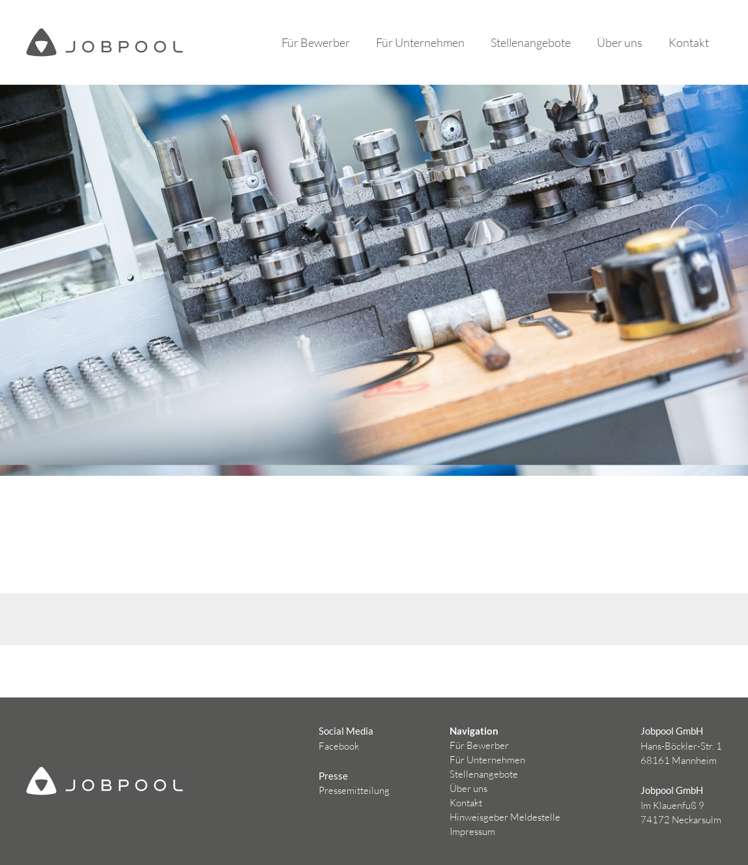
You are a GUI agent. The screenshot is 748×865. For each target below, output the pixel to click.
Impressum (472, 831)
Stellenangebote (531, 42)
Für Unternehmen (420, 42)
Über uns (619, 42)
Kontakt (689, 42)
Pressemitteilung (354, 790)
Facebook (339, 746)
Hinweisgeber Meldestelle (505, 817)
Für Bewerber (315, 42)
